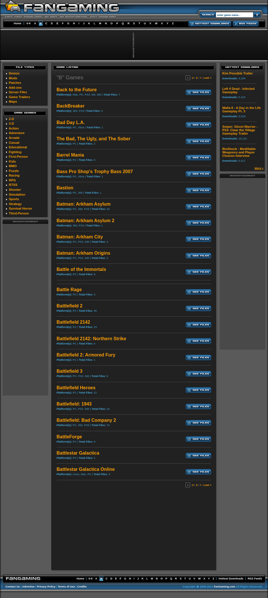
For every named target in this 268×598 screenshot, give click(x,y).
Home (17, 23)
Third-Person (19, 213)
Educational (18, 147)
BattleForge (69, 436)
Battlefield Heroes (76, 387)
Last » (207, 77)
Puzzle (14, 171)
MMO (13, 166)
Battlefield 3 (70, 371)
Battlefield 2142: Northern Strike (91, 338)
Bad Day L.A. (71, 122)
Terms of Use (66, 586)
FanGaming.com (224, 586)
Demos (14, 73)
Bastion (65, 187)
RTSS (13, 185)
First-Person (18, 156)
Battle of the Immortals (81, 269)
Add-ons (15, 87)
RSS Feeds (255, 578)
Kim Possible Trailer (237, 73)
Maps (13, 101)
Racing (14, 175)
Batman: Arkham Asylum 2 (85, 220)
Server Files (18, 92)
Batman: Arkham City (80, 236)
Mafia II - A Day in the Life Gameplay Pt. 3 (241, 109)
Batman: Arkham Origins (83, 253)
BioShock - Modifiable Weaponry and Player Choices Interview (239, 152)
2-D (11, 119)
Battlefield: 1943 (74, 404)
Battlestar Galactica (78, 453)
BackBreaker (71, 106)
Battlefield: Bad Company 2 (86, 420)
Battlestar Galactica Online (86, 469)
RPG (12, 180)
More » (259, 168)
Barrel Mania (70, 155)
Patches (15, 82)
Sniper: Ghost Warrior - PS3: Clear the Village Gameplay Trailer (239, 130)
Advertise (28, 586)
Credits (82, 586)
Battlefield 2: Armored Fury (86, 354)
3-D (11, 123)
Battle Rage (69, 289)
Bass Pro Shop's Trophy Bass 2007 (95, 171)
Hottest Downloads (231, 578)
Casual (14, 142)
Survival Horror (20, 208)
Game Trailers (19, 97)
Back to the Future (77, 89)
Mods (13, 78)
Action (14, 128)
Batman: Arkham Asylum (84, 204)
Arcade (14, 137)
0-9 (29, 23)
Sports (14, 199)
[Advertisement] (25, 309)
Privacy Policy (46, 586)
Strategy (15, 204)
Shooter (15, 189)
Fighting (15, 152)
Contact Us (12, 586)
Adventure (17, 133)
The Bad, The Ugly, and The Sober (93, 138)
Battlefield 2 (70, 305)
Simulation (17, 194)
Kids (12, 161)
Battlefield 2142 (73, 322)
